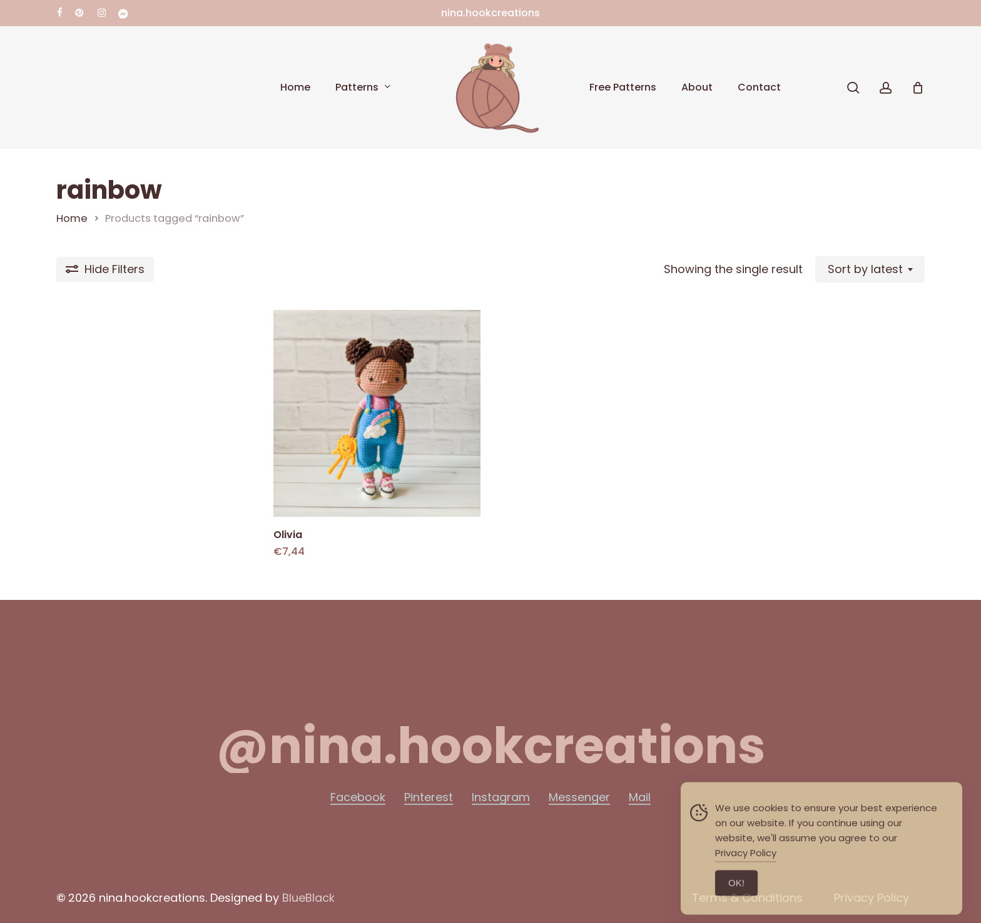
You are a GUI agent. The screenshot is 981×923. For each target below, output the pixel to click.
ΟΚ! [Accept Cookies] (736, 899)
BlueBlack (308, 898)
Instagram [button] (501, 797)
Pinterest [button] (428, 797)
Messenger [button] (579, 797)
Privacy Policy (745, 869)
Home (72, 218)
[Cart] (918, 87)
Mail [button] (640, 797)
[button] (490, 746)
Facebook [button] (357, 797)
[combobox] (870, 269)
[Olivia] (376, 413)
